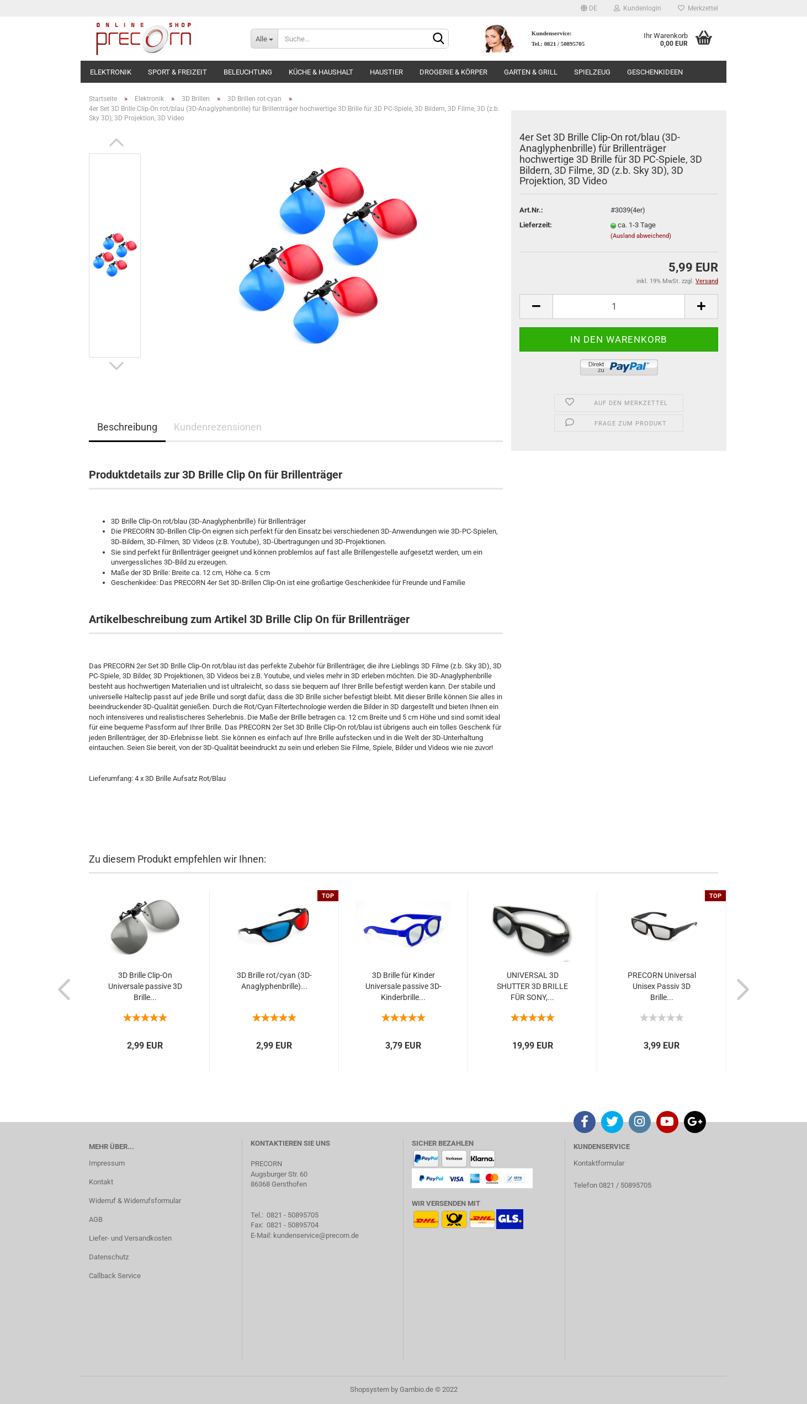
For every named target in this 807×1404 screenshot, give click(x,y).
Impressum (107, 1163)
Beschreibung (127, 427)
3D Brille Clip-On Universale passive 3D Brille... (145, 986)
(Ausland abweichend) (640, 236)
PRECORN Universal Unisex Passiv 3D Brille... (662, 986)
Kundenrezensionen (218, 427)
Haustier (386, 72)
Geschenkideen (655, 72)
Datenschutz (109, 1257)
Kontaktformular (599, 1163)
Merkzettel (698, 8)
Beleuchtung (248, 72)
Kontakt (101, 1182)
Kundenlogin (637, 8)
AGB (96, 1219)
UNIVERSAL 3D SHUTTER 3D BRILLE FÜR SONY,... (532, 986)
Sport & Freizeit (177, 72)
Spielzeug (592, 72)
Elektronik (110, 72)
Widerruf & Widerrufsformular (135, 1200)
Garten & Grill (531, 72)
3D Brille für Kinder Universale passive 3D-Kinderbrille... (403, 986)
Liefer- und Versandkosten (130, 1238)
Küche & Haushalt (321, 72)
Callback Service (115, 1276)
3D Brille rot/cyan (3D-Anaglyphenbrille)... (274, 981)
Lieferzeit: (535, 225)
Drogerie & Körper (453, 72)
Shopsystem (369, 1389)
